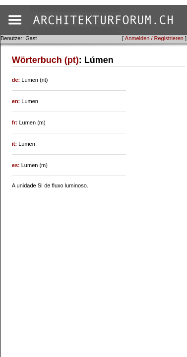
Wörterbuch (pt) (45, 60)
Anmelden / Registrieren (154, 38)
